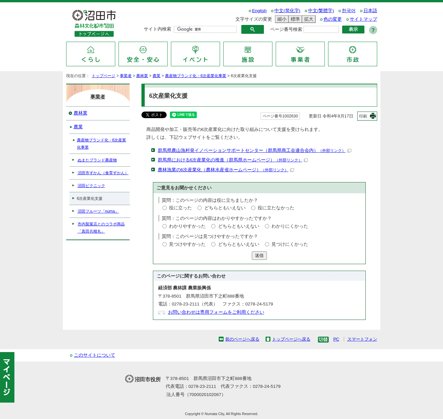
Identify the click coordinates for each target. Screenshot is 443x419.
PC (336, 339)
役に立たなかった (276, 207)
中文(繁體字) (321, 10)
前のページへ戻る (242, 339)
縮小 (280, 19)
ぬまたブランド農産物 (97, 160)
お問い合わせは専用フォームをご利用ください (216, 312)
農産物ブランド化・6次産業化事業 (195, 75)
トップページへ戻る (291, 339)
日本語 (370, 10)
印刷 (363, 116)
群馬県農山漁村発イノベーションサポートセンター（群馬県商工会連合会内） (254, 150)
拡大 (307, 19)
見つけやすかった (187, 244)
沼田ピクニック (91, 185)
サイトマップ (363, 19)
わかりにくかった (289, 226)
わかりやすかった (187, 226)
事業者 (126, 75)
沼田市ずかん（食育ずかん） (103, 173)
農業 (156, 75)
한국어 (349, 10)
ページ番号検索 (286, 29)
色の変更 (332, 19)
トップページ (103, 75)
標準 (294, 19)
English (259, 10)
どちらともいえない (225, 207)
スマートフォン (362, 339)
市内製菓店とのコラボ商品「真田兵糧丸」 (101, 228)
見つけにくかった (289, 244)
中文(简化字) (287, 10)
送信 (259, 255)
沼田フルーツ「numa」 (98, 211)
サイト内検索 (157, 29)
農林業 (142, 75)
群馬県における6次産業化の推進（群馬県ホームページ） (233, 159)
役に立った (180, 207)
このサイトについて (94, 355)
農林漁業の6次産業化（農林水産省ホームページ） (226, 169)
